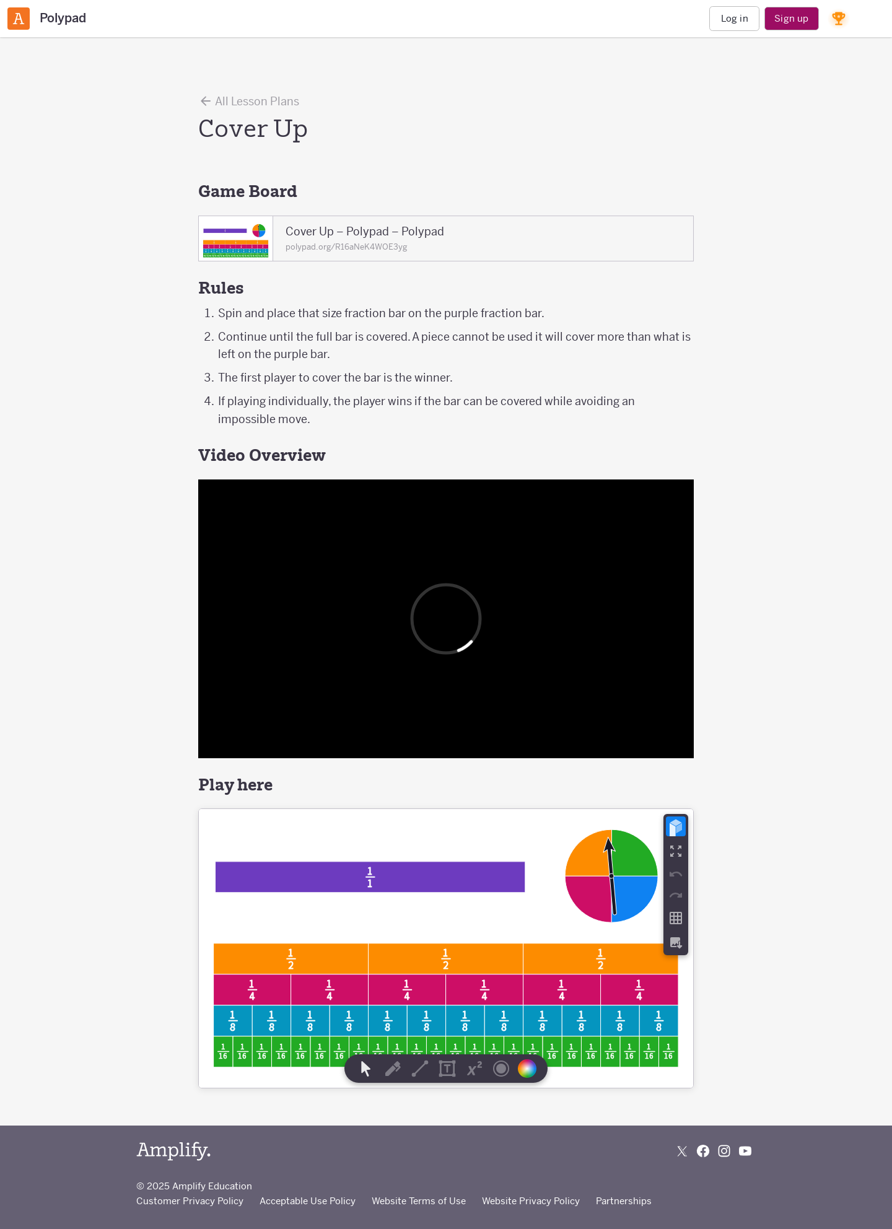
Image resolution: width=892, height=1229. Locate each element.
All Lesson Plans (248, 101)
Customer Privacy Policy (189, 1201)
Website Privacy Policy (531, 1201)
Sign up (791, 18)
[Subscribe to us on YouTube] (745, 1150)
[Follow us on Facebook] (703, 1150)
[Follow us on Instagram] (724, 1150)
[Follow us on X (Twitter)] (682, 1150)
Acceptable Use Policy (308, 1201)
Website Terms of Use (419, 1201)
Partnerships (624, 1201)
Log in (734, 18)
